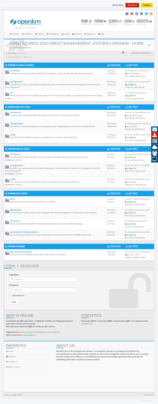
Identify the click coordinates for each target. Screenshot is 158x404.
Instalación (15, 70)
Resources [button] (89, 34)
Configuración (16, 81)
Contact (146, 5)
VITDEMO (133, 73)
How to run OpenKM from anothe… (139, 112)
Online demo (118, 5)
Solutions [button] (27, 34)
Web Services (15, 210)
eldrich (132, 126)
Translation (15, 221)
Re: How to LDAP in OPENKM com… (140, 165)
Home (86, 21)
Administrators (17, 335)
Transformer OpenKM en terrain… (138, 179)
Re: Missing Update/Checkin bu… (138, 123)
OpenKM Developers (18, 193)
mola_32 (133, 254)
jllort (132, 84)
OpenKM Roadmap (16, 246)
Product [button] (14, 34)
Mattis (131, 182)
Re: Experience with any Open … (138, 210)
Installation (15, 112)
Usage (12, 134)
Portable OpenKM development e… (139, 199)
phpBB (14, 395)
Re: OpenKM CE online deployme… (139, 154)
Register (144, 21)
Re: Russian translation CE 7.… (137, 221)
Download (132, 5)
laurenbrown (134, 115)
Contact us (11, 361)
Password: (13, 285)
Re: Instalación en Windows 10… (138, 70)
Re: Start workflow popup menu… (139, 134)
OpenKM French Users (19, 149)
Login (129, 21)
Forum (100, 21)
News (12, 199)
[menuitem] (52, 34)
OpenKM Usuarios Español (21, 65)
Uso (11, 93)
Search (115, 21)
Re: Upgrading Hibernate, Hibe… (138, 232)
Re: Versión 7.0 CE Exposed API (137, 81)
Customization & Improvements (24, 232)
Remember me (18, 295)
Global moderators (29, 335)
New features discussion (21, 252)
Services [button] (39, 34)
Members (11, 356)
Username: (14, 274)
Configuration (16, 123)
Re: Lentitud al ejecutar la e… (137, 93)
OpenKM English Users (19, 107)
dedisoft (19, 160)
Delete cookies (13, 367)
